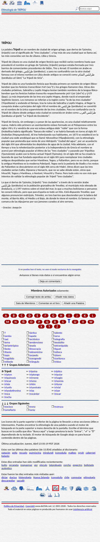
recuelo (23, 452)
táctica (32, 332)
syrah (81, 452)
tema (7, 342)
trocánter (34, 393)
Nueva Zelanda (41, 477)
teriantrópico (11, 345)
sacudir (21, 480)
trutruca (58, 406)
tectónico (34, 339)
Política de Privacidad (14, 506)
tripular (58, 374)
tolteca (58, 352)
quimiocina (35, 452)
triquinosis (10, 377)
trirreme (33, 377)
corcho (67, 465)
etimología (89, 477)
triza (31, 390)
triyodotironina (12, 390)
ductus (13, 477)
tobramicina (35, 352)
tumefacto (10, 409)
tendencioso (36, 342)
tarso (57, 336)
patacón (5, 452)
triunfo (8, 387)
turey (32, 409)
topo (6, 355)
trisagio (58, 377)
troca (7, 393)
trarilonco (59, 358)
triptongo (34, 374)
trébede (8, 361)
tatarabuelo (55, 465)
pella (14, 452)
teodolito (59, 342)
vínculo (43, 465)
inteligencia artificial (82, 509)
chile (66, 477)
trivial (57, 387)
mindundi (48, 452)
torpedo (33, 355)
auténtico (6, 468)
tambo (7, 336)
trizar (57, 390)
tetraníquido (61, 345)
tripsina (33, 371)
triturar (58, 384)
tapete (32, 336)
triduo (57, 361)
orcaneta (14, 465)
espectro (77, 465)
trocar (57, 393)
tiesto (7, 348)
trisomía (58, 381)
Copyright (30, 506)
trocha (7, 397)
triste (7, 384)
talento (58, 332)
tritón (32, 384)
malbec (72, 452)
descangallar (8, 480)
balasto (5, 456)
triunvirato (35, 387)
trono (32, 406)
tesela (32, 345)
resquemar (26, 465)
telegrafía (59, 339)
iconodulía (61, 452)
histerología (25, 477)
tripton (8, 374)
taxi (6, 339)
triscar (7, 381)
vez (36, 465)
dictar (4, 477)
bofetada (89, 465)
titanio (7, 352)
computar (76, 477)
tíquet (57, 348)
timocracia (35, 348)
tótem (57, 355)
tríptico (58, 371)
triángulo (34, 361)
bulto (4, 465)
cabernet (90, 452)
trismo (32, 381)
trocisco (8, 406)
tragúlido (9, 358)
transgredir (35, 358)
